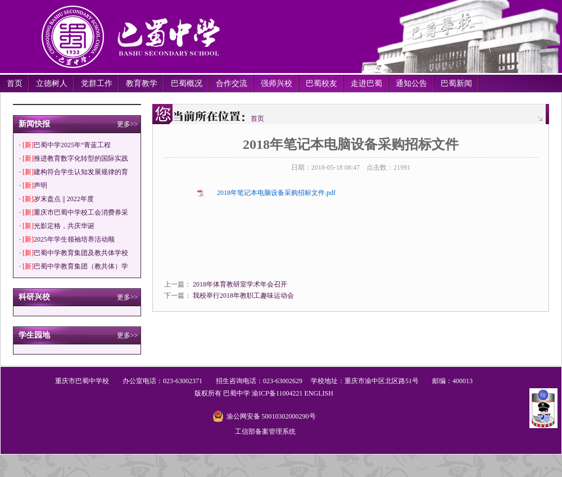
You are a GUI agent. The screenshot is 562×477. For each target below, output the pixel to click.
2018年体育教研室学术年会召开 (240, 284)
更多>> (127, 124)
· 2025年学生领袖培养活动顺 (67, 239)
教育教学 (141, 83)
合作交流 (231, 83)
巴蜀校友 (321, 83)
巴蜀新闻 (456, 83)
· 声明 (33, 185)
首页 (14, 83)
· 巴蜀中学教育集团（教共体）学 (73, 266)
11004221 (289, 393)
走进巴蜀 (366, 83)
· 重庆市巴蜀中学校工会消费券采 (73, 212)
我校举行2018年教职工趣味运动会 (243, 295)
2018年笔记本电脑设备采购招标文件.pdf (276, 193)
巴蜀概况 (186, 83)
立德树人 (51, 83)
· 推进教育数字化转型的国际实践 (73, 158)
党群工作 (96, 83)
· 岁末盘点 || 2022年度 (56, 199)
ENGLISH (318, 393)
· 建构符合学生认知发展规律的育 (73, 172)
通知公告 (411, 83)
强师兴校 (276, 83)
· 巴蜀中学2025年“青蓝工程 (65, 145)
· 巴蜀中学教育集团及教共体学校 (73, 253)
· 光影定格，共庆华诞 (56, 226)
